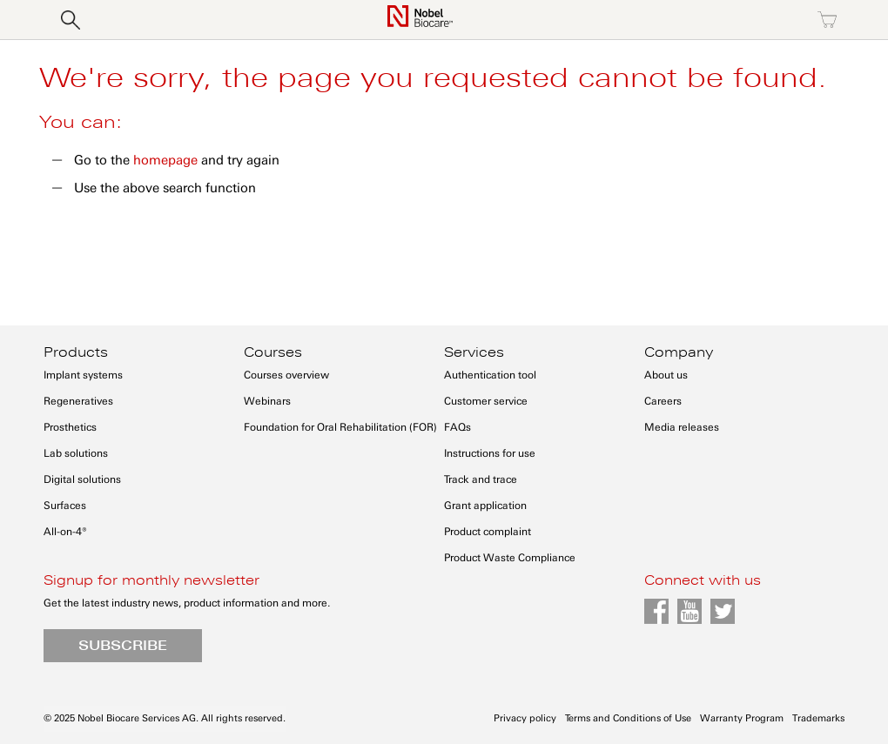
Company (678, 352)
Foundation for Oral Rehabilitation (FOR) (340, 427)
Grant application (485, 505)
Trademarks (818, 718)
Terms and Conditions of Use (628, 718)
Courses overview (286, 375)
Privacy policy (525, 718)
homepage (165, 160)
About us (666, 375)
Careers (663, 401)
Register (752, 20)
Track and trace (480, 479)
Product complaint (487, 532)
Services (474, 352)
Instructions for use (489, 453)
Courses (273, 352)
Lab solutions (76, 453)
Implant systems (83, 375)
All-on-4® (65, 532)
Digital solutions (82, 479)
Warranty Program (742, 718)
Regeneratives (78, 401)
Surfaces (65, 505)
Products (76, 352)
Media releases (681, 427)
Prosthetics (70, 427)
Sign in (677, 20)
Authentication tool (490, 375)
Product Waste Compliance (509, 558)
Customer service (486, 401)
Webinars (267, 401)
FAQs (457, 427)
